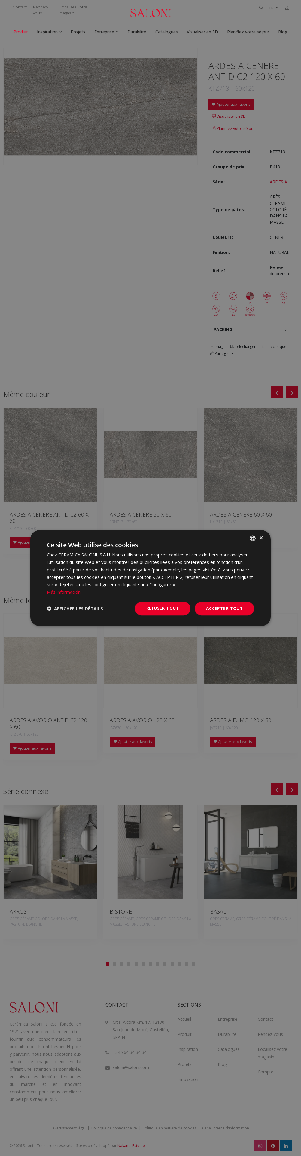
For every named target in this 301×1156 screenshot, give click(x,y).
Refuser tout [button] (162, 608)
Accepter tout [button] (224, 608)
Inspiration (47, 32)
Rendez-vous (40, 10)
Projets (78, 32)
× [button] (261, 538)
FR (272, 8)
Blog (282, 32)
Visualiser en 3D (202, 32)
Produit (21, 32)
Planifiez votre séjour (248, 32)
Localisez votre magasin (73, 10)
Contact (20, 7)
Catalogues (166, 32)
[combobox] (253, 538)
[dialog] (150, 578)
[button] (75, 608)
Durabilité (136, 32)
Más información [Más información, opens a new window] (64, 592)
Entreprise (104, 32)
